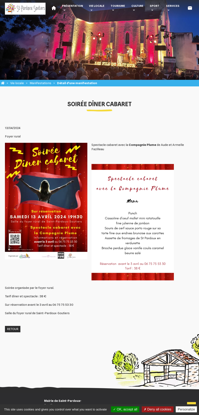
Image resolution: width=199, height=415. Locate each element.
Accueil (54, 8)
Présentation (72, 5)
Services (172, 5)
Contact (190, 8)
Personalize (186, 409)
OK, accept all (125, 409)
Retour (12, 329)
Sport (154, 5)
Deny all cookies (157, 409)
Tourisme (118, 5)
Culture (137, 5)
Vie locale (96, 5)
